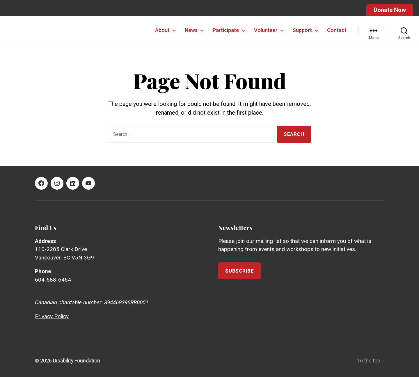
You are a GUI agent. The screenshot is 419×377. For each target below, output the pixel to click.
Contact (337, 30)
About (162, 30)
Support (302, 30)
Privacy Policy (52, 316)
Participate (226, 30)
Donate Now (390, 9)
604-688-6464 (53, 279)
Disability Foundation (76, 361)
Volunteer (266, 30)
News (191, 30)
